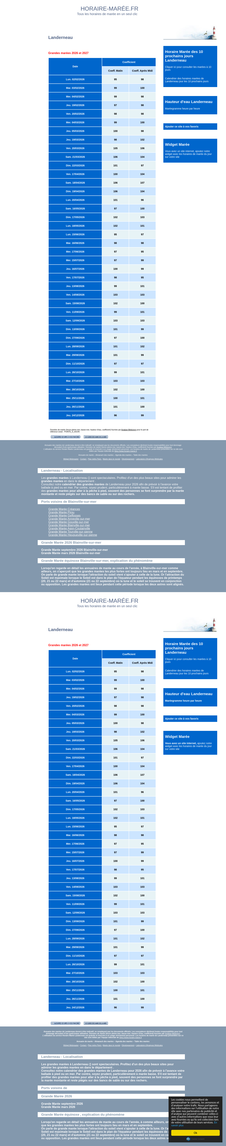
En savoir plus (191, 1125)
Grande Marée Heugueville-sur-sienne (72, 534)
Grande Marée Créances (64, 509)
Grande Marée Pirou (61, 512)
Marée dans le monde (111, 459)
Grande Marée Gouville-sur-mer (68, 522)
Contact (83, 459)
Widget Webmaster (71, 459)
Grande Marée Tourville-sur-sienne (70, 531)
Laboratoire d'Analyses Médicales (149, 459)
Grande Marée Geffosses (64, 515)
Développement (128, 459)
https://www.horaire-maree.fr (125, 451)
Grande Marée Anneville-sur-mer (69, 518)
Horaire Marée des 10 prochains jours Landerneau (184, 56)
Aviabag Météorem (128, 430)
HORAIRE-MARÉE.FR (109, 8)
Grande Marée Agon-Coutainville (69, 528)
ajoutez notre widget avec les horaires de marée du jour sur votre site (188, 154)
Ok (195, 1133)
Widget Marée (177, 144)
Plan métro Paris (95, 459)
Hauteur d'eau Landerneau (189, 102)
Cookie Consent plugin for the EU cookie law (195, 1139)
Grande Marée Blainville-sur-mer (69, 525)
